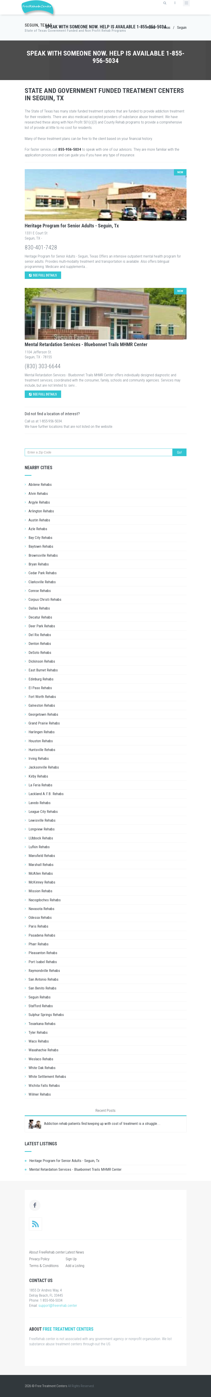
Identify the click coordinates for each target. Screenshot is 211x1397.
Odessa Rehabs (40, 917)
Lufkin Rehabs (39, 847)
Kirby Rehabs (38, 776)
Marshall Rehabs (41, 864)
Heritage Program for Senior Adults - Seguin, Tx (72, 226)
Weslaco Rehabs (41, 1059)
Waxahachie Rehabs (43, 1050)
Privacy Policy (39, 1259)
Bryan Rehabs (39, 564)
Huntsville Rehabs (42, 749)
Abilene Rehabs (40, 484)
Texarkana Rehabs (42, 1023)
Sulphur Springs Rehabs (46, 1014)
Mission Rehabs (40, 891)
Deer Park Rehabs (42, 626)
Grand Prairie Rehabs (44, 723)
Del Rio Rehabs (40, 634)
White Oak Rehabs (42, 1067)
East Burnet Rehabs (43, 670)
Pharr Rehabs (39, 944)
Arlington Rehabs (41, 511)
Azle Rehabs (38, 529)
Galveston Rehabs (42, 705)
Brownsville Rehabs (43, 555)
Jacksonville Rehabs (44, 767)
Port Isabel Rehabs (43, 962)
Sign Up (71, 1259)
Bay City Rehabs (40, 537)
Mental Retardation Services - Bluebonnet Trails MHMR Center (86, 344)
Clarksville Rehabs (42, 582)
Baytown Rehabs (41, 546)
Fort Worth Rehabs (42, 696)
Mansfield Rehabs (42, 855)
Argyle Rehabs (39, 502)
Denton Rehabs (40, 643)
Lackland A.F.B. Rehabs (46, 794)
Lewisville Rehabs (42, 820)
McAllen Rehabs (41, 873)
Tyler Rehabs (38, 1032)
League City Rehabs (43, 811)
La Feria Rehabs (40, 785)
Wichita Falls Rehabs (44, 1085)
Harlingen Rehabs (42, 732)
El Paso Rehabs (40, 688)
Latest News (75, 1252)
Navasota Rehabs (41, 908)
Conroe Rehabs (40, 590)
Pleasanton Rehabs (43, 953)
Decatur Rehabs (40, 617)
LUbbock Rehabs (41, 838)
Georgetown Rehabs (43, 714)
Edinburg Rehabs (41, 679)
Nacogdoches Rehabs (45, 900)
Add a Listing (75, 1265)
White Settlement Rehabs (47, 1076)
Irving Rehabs (39, 758)
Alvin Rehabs (38, 493)
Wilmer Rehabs (40, 1094)
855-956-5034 (69, 149)
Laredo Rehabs (40, 803)
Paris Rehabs (38, 926)
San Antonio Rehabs (43, 979)
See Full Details (43, 275)
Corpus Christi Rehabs (45, 599)
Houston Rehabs (41, 741)
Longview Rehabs (42, 829)
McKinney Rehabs (42, 882)
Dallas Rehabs (39, 608)
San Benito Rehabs (42, 988)
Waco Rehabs (39, 1041)
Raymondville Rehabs (44, 970)
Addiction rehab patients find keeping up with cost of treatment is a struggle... (102, 1123)
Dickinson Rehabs (42, 661)
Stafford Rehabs (41, 1006)
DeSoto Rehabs (40, 652)
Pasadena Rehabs (42, 935)
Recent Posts (105, 1110)
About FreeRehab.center (47, 1252)
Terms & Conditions (44, 1265)
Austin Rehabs (39, 520)
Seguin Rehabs (40, 997)
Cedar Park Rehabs (43, 573)
